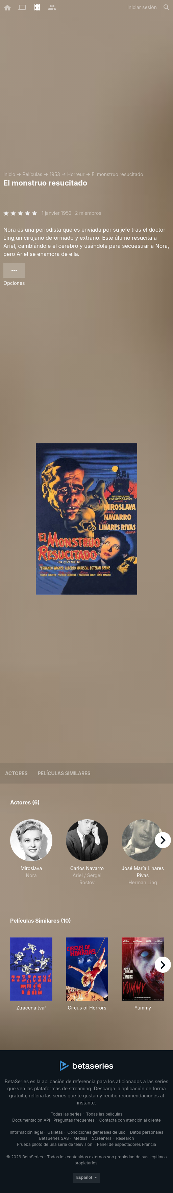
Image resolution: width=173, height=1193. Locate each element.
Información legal (26, 1132)
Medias (80, 1138)
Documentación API (31, 1120)
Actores (16, 773)
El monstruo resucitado (117, 174)
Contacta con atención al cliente (130, 1120)
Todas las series (66, 1114)
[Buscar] (166, 7)
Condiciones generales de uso (96, 1132)
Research (125, 1138)
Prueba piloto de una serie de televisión (54, 1144)
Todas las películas (104, 1114)
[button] (31, 852)
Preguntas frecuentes (74, 1120)
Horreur (75, 174)
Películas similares (64, 773)
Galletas (55, 1132)
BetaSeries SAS (54, 1138)
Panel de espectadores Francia (126, 1144)
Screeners (102, 1138)
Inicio (9, 174)
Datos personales (147, 1132)
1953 (54, 174)
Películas (32, 174)
